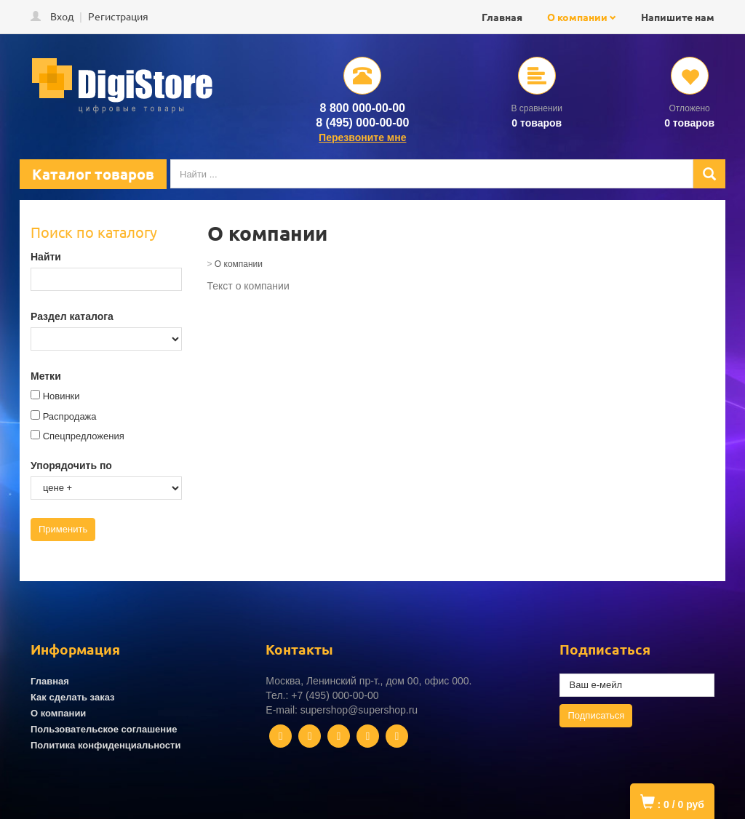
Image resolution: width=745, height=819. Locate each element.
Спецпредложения (83, 436)
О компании (577, 16)
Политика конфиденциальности (105, 745)
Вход (61, 16)
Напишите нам (677, 16)
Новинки (61, 396)
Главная (502, 16)
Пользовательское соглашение (104, 729)
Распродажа (70, 416)
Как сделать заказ (73, 697)
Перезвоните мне (362, 137)
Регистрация (118, 16)
